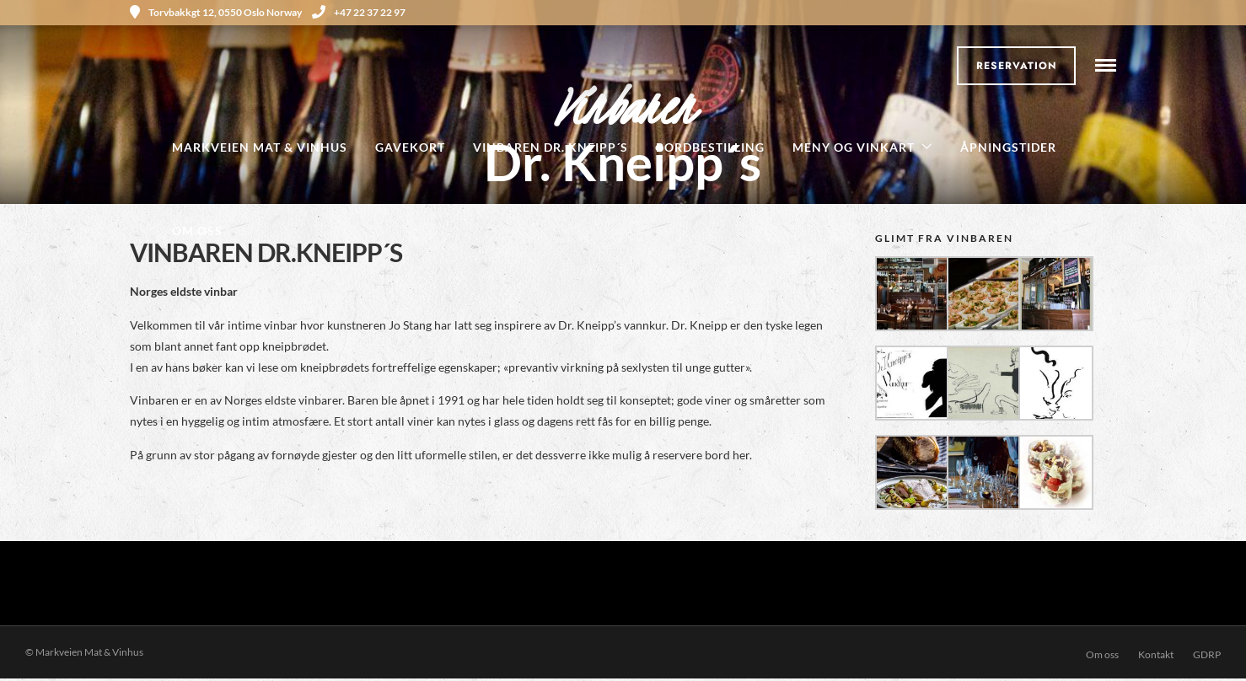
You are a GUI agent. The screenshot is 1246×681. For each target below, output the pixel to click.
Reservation (1016, 65)
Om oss (197, 230)
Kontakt (1155, 654)
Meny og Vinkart (853, 147)
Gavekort (410, 147)
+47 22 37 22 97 (358, 12)
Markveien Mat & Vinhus (259, 147)
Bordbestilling (710, 147)
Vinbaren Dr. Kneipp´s (550, 147)
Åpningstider (1008, 147)
